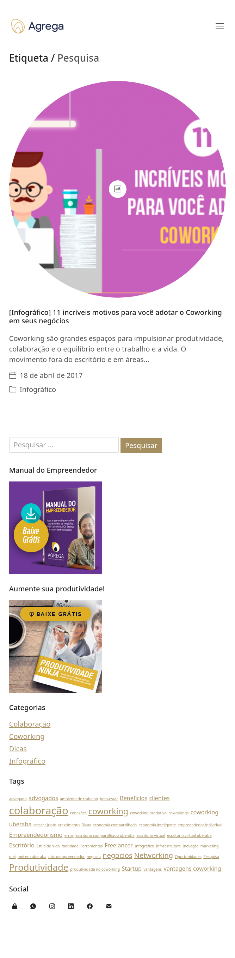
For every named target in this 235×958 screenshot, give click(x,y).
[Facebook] (90, 906)
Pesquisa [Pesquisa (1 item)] (211, 856)
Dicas (18, 748)
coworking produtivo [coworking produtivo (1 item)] (148, 812)
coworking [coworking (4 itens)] (108, 811)
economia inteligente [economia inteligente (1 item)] (157, 824)
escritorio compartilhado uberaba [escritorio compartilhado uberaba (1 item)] (105, 835)
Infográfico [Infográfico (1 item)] (144, 846)
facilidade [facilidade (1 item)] (70, 846)
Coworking (27, 736)
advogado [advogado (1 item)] (18, 798)
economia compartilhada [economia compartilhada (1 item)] (115, 824)
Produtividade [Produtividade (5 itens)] (38, 867)
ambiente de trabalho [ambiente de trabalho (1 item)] (79, 798)
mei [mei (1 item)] (12, 856)
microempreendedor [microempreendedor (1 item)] (66, 856)
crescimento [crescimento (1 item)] (69, 824)
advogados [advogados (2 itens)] (43, 798)
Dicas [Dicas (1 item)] (86, 824)
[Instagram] (52, 906)
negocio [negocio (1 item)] (94, 856)
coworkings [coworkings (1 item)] (178, 812)
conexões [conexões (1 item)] (78, 812)
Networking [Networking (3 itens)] (153, 855)
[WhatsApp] (33, 906)
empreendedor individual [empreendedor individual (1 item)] (200, 824)
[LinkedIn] (71, 906)
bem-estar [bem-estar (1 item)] (109, 798)
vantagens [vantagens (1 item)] (152, 869)
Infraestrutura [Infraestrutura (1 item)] (168, 846)
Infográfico (38, 389)
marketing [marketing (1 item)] (209, 846)
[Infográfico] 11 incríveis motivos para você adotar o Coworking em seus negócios (115, 316)
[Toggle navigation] (220, 26)
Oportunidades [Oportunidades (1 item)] (188, 856)
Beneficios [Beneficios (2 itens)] (133, 798)
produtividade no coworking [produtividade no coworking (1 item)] (95, 869)
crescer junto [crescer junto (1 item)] (44, 824)
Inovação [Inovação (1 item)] (190, 846)
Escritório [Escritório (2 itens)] (22, 845)
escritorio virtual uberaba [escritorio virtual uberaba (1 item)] (189, 835)
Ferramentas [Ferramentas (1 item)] (91, 846)
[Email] (109, 906)
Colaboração (30, 724)
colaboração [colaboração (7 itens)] (38, 810)
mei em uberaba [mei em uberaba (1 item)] (32, 856)
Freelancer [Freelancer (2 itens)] (119, 845)
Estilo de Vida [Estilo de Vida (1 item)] (48, 846)
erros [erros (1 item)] (69, 835)
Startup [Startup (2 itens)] (132, 868)
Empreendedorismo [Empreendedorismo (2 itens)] (36, 835)
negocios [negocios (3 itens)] (117, 855)
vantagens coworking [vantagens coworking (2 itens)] (192, 868)
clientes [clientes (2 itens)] (159, 798)
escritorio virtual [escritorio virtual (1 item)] (150, 835)
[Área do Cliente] (14, 906)
